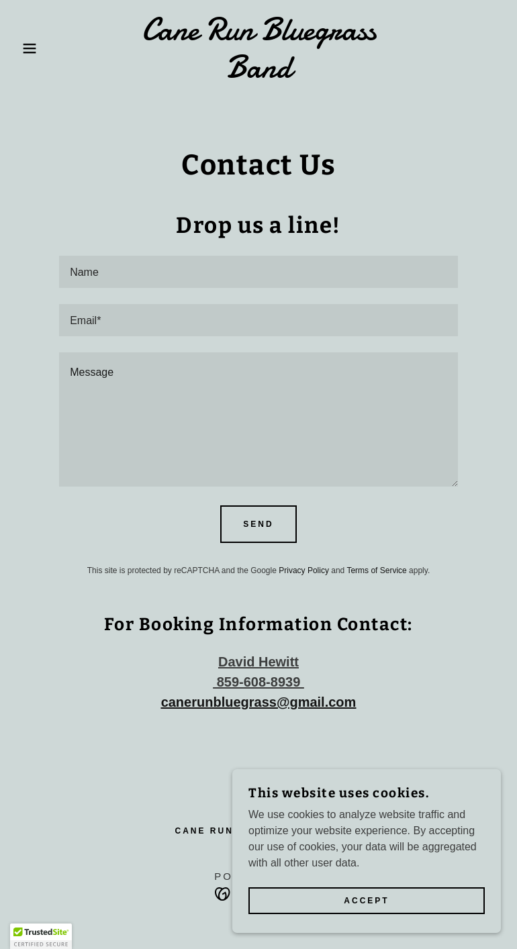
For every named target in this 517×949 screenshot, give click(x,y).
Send (258, 524)
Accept (366, 900)
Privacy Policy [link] (304, 570)
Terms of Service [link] (376, 570)
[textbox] (258, 272)
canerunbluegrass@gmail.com (259, 702)
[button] (26, 48)
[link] (258, 73)
